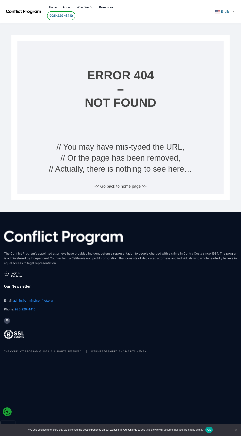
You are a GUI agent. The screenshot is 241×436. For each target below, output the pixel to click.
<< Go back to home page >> (120, 186)
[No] (236, 430)
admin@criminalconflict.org (33, 300)
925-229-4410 (25, 309)
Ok (209, 429)
